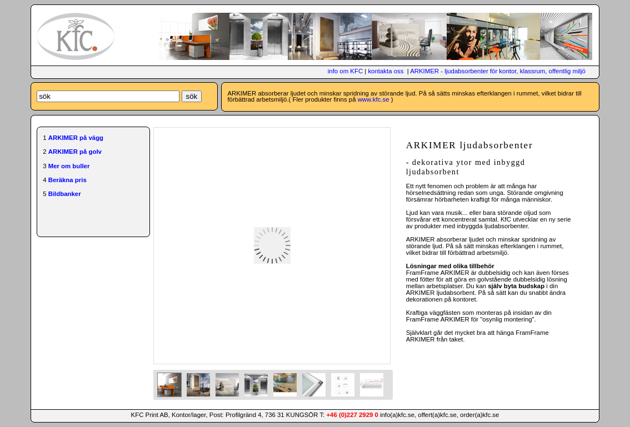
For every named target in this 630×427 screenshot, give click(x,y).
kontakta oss (385, 71)
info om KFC (345, 71)
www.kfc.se (373, 99)
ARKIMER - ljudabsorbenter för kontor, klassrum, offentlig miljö (498, 71)
